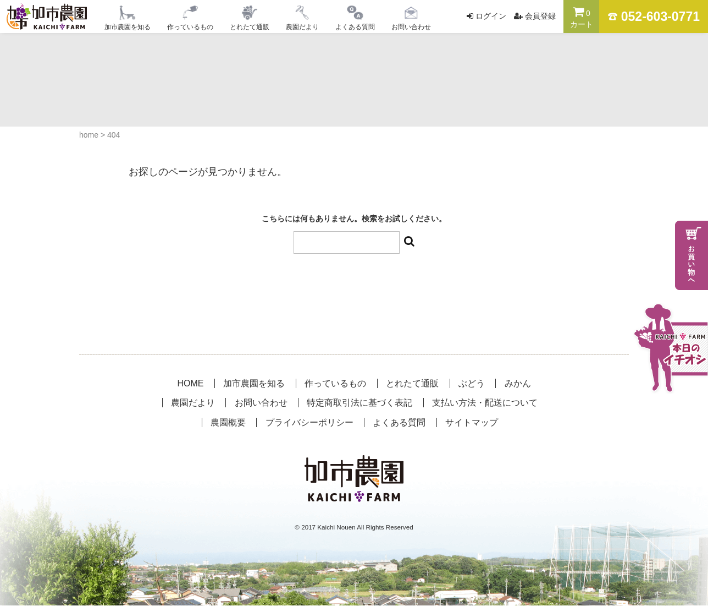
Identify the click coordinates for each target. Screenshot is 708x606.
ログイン (490, 16)
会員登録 (540, 16)
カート (581, 17)
